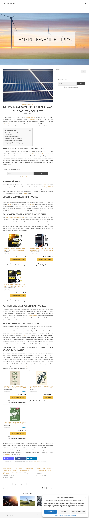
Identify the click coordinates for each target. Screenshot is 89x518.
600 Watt (50, 187)
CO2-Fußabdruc (33, 119)
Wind (33, 224)
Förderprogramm (26, 366)
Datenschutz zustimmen (28, 177)
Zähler (44, 184)
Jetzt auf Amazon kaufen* (18, 259)
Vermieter (31, 153)
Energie (15, 484)
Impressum (73, 515)
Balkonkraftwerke (39, 366)
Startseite (39, 514)
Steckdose (13, 333)
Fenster (24, 335)
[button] (85, 497)
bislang (45, 187)
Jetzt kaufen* (48, 397)
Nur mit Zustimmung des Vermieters (14, 133)
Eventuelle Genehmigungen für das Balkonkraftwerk (18, 144)
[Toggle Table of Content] (29, 130)
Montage (38, 447)
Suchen (58, 69)
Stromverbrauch (7, 454)
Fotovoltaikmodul (33, 315)
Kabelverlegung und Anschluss (12, 142)
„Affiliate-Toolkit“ (36, 461)
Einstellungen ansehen (78, 511)
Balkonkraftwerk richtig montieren (13, 138)
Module (32, 204)
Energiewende (56, 10)
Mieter (37, 484)
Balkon (9, 204)
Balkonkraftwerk (30, 10)
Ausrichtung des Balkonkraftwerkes (14, 140)
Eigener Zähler (8, 134)
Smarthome (44, 10)
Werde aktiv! (15, 10)
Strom (25, 193)
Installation (45, 153)
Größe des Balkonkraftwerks (12, 136)
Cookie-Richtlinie (59, 515)
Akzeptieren (50, 511)
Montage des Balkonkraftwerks (14, 217)
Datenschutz (67, 515)
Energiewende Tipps (9, 3)
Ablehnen (64, 511)
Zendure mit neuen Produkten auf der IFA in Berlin (43, 470)
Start (6, 10)
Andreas (6, 488)
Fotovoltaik (30, 484)
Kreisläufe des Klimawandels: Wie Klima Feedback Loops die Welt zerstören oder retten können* (15, 387)
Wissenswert (71, 10)
